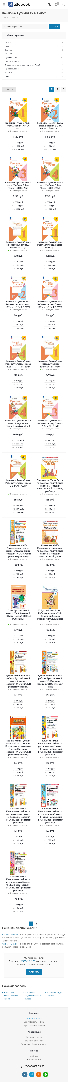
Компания (34, 1013)
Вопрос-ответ (34, 1059)
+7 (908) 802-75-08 (34, 1066)
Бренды (34, 1056)
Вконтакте (24, 1074)
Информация (34, 1032)
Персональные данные (34, 1025)
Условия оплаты (34, 1037)
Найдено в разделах (15, 35)
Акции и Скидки (10, 944)
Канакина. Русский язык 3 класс (11, 995)
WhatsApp (45, 1074)
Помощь (34, 1051)
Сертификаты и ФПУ (34, 1022)
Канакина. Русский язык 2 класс (33, 995)
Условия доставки (34, 1040)
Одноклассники (38, 1074)
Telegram (31, 1074)
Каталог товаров (10, 934)
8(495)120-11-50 (28, 961)
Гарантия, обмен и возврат (34, 1044)
